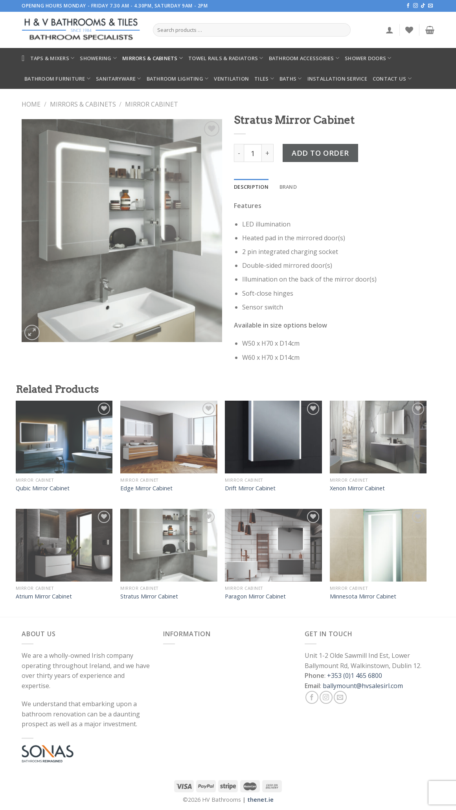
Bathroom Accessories (304, 58)
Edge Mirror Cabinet (146, 488)
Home (31, 104)
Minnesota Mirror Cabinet (363, 596)
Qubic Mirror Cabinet (43, 488)
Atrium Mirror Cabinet (44, 596)
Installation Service (337, 78)
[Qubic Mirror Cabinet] (64, 437)
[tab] (251, 187)
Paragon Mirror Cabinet (255, 596)
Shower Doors (368, 58)
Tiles (264, 78)
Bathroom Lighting (178, 78)
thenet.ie (260, 799)
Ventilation (231, 78)
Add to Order (320, 153)
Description (251, 186)
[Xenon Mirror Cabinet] (378, 437)
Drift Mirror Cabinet (250, 488)
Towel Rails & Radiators (225, 58)
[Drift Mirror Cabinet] (273, 437)
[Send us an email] (430, 6)
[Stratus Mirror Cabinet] (168, 545)
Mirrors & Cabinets (152, 58)
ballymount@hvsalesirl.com (363, 685)
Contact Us (392, 78)
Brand (288, 186)
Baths (290, 78)
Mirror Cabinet (151, 104)
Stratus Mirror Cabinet (149, 596)
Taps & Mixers (52, 58)
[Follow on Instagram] (415, 6)
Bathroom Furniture (57, 78)
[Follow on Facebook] (408, 6)
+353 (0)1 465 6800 (354, 675)
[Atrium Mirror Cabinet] (64, 545)
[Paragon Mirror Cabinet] (273, 545)
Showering (98, 58)
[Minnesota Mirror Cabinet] (378, 545)
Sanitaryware (118, 78)
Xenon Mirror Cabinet (357, 488)
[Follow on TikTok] (423, 6)
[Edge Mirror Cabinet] (168, 437)
